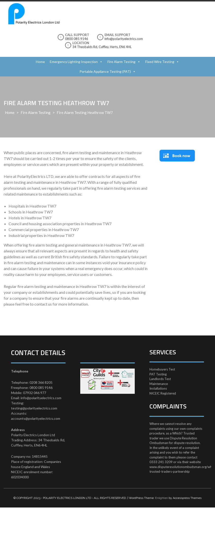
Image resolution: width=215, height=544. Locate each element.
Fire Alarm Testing (121, 62)
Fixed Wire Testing (159, 62)
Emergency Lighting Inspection (74, 62)
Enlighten (161, 498)
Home (40, 62)
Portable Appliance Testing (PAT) (105, 71)
